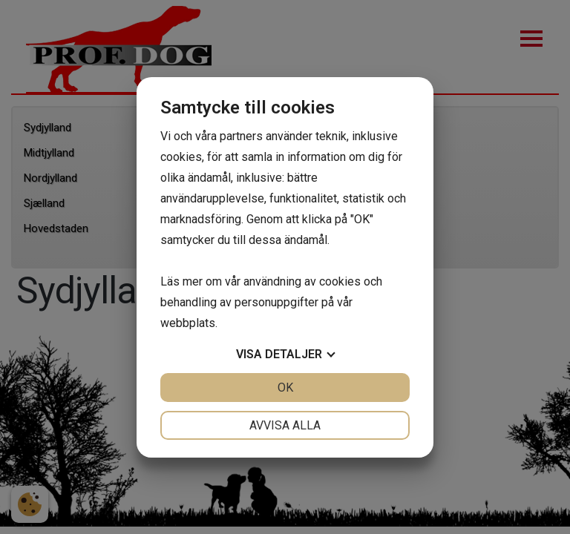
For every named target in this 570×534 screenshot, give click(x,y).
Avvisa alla (285, 425)
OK (285, 387)
